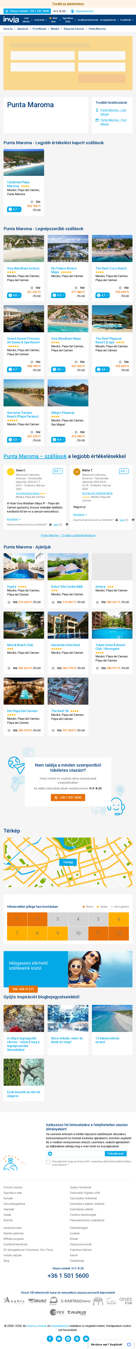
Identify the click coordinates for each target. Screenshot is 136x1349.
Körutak (8, 1198)
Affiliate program (14, 1239)
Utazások (23, 28)
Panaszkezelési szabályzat (87, 1220)
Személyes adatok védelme (87, 1204)
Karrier (74, 1255)
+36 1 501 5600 (68, 1275)
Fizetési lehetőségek (83, 1214)
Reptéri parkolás (14, 1233)
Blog (6, 1260)
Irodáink (75, 1233)
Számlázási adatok (81, 1209)
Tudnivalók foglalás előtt (85, 1193)
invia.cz (31, 1326)
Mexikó (55, 28)
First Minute (40, 28)
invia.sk (42, 1326)
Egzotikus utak (13, 1193)
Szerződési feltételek (83, 1198)
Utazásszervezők (81, 1244)
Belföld (8, 1220)
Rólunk (74, 1239)
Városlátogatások (14, 1204)
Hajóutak (9, 1209)
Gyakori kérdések (80, 1187)
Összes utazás (13, 1187)
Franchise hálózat (81, 1250)
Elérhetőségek (79, 1228)
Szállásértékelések (88, 20)
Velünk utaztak (13, 1255)
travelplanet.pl (60, 1326)
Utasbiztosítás (13, 1228)
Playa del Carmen (74, 28)
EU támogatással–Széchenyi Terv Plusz (28, 1250)
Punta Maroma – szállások (35, 456)
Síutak (7, 1214)
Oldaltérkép (77, 1260)
